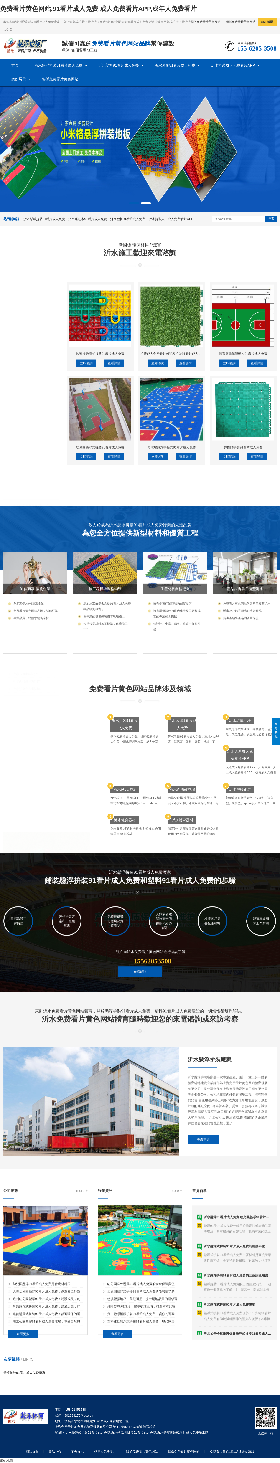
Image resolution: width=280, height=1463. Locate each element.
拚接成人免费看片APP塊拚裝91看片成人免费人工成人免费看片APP (188, 478)
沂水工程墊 (21, 498)
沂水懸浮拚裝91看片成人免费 (58, 65)
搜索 (271, 218)
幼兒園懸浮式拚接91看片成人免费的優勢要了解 (141, 1391)
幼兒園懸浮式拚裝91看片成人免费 (100, 571)
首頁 (15, 65)
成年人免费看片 (105, 1451)
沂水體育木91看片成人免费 (32, 565)
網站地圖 (6, 1461)
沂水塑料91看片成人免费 (118, 65)
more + (82, 1290)
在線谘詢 (140, 991)
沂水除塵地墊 (22, 491)
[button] (134, 203)
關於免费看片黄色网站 (205, 22)
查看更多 (203, 1214)
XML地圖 (267, 22)
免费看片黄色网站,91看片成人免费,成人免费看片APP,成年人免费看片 (98, 8)
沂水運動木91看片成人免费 (87, 219)
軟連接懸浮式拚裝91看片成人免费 (100, 478)
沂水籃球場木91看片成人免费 (34, 557)
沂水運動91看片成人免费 (175, 65)
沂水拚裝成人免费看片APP (233, 65)
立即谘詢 (86, 487)
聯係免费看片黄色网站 (240, 22)
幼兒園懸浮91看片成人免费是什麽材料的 (42, 1383)
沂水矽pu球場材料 (26, 615)
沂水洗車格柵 (22, 513)
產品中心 (54, 1451)
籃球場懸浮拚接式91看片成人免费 (172, 571)
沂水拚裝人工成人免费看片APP (171, 219)
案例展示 (18, 79)
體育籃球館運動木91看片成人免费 (243, 478)
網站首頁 (32, 1451)
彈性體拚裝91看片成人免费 (243, 571)
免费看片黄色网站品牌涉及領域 (232, 1451)
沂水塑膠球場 (19, 601)
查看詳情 (114, 487)
